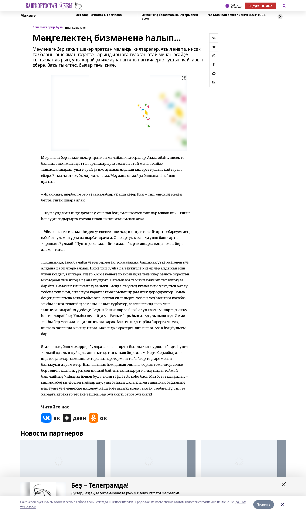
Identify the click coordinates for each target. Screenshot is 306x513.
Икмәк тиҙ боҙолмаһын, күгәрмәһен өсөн (170, 16)
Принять (264, 504)
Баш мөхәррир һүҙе (48, 27)
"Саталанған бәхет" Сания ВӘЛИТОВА (236, 15)
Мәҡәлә (27, 15)
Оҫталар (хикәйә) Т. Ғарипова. (99, 15)
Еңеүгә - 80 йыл (260, 6)
